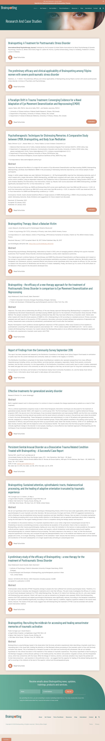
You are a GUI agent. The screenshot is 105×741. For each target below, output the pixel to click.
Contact (96, 8)
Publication (91, 123)
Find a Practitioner (64, 8)
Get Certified (53, 8)
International (88, 8)
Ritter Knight (43, 731)
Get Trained (44, 8)
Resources (75, 8)
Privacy (97, 731)
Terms (91, 731)
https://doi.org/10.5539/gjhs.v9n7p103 (41, 246)
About (36, 8)
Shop (82, 8)
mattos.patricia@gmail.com (25, 468)
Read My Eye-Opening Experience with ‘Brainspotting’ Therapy (52, 3)
